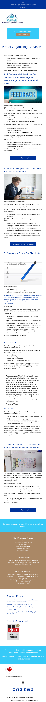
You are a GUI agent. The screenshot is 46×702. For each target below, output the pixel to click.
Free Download (23, 34)
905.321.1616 (23, 7)
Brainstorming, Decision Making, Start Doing (19, 604)
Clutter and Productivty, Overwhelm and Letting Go (21, 607)
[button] (14, 689)
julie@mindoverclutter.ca (25, 4)
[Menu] (23, 2)
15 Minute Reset (11, 609)
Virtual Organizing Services (23, 538)
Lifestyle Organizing (23, 557)
